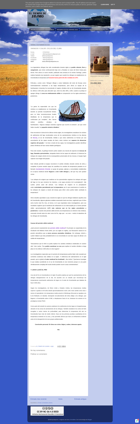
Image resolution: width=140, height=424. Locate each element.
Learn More (105, 4)
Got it (113, 4)
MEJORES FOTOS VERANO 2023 (67, 29)
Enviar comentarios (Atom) (45, 402)
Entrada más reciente (39, 399)
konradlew (73, 419)
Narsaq (35, 137)
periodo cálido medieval (58, 228)
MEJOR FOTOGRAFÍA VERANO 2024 (42, 29)
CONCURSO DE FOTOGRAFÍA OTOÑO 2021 (95, 29)
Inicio (60, 399)
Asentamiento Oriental (43, 169)
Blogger (90, 419)
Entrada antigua (80, 399)
